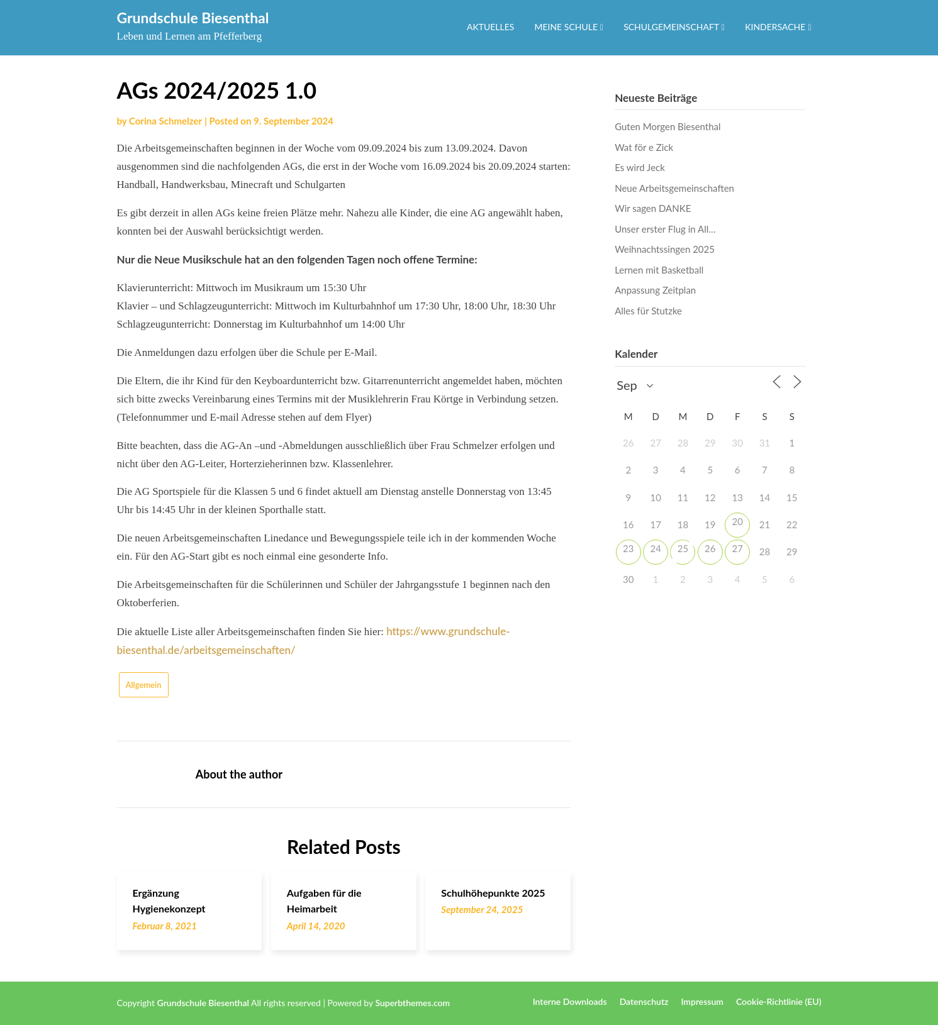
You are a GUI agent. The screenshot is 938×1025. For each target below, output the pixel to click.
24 (655, 548)
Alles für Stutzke (648, 310)
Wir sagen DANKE (653, 208)
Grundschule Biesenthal (193, 17)
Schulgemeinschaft (671, 26)
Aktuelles (490, 26)
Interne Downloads (570, 1001)
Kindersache (775, 26)
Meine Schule (566, 26)
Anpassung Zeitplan (655, 290)
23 (628, 548)
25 (683, 548)
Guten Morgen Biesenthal (667, 126)
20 (737, 521)
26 (710, 548)
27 (737, 548)
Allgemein (144, 685)
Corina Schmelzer (165, 120)
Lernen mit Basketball (659, 269)
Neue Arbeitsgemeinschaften (674, 188)
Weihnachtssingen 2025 (665, 249)
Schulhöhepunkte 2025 (493, 893)
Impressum (702, 1001)
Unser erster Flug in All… (665, 229)
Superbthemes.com (412, 1002)
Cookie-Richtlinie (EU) (779, 1001)
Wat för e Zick (644, 147)
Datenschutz (644, 1001)
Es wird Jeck (640, 167)
